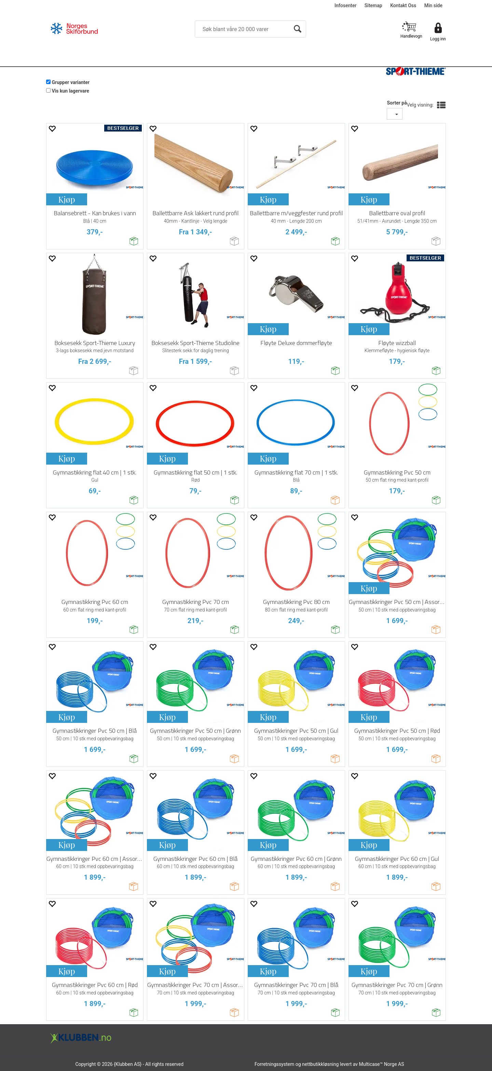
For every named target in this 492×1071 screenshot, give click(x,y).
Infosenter (345, 5)
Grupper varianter (71, 82)
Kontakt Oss (403, 5)
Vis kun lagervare (70, 91)
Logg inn (438, 39)
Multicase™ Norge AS (381, 1064)
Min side (433, 5)
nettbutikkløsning (320, 1064)
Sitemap (373, 5)
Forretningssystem (274, 1064)
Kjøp (66, 199)
